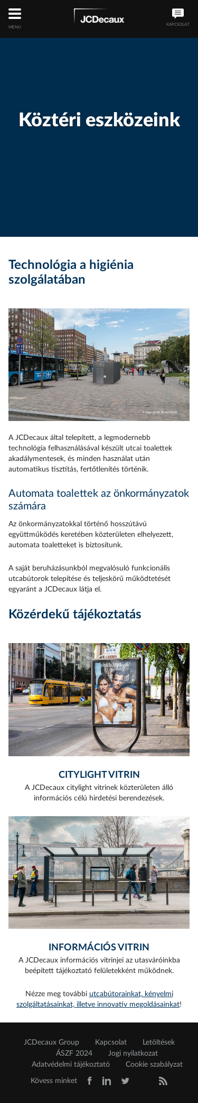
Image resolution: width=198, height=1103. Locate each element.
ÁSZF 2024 (74, 1053)
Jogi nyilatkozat (133, 1053)
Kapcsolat (111, 1042)
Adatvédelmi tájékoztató (71, 1064)
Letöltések (159, 1042)
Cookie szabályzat (154, 1064)
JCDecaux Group (51, 1042)
